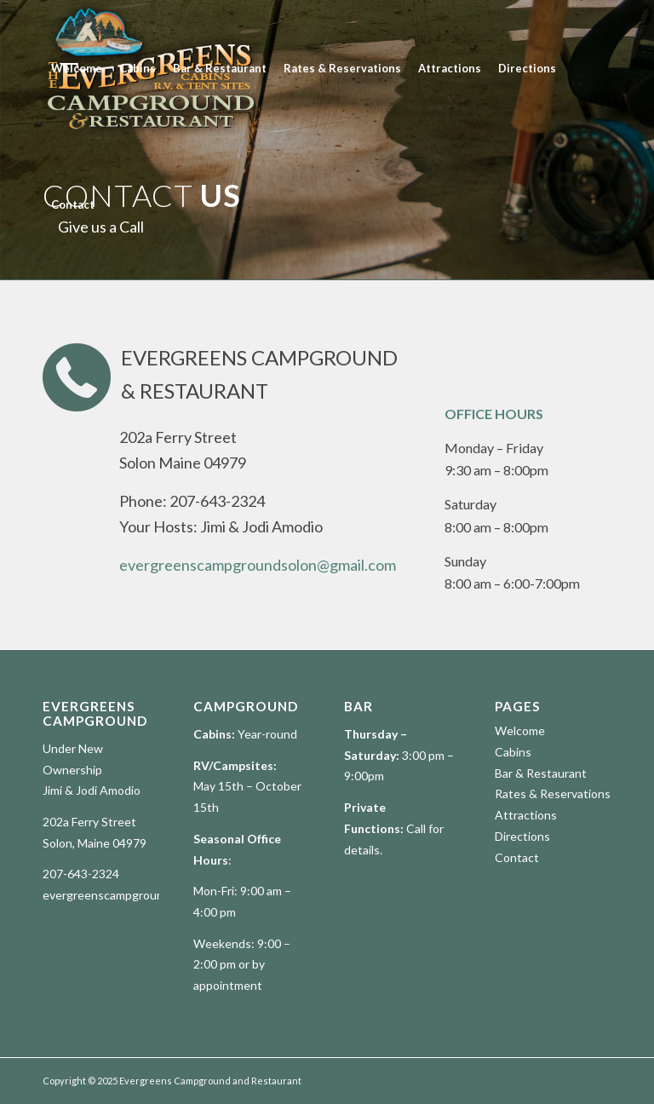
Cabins (513, 752)
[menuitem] (77, 68)
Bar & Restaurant (541, 773)
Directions (522, 836)
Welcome (520, 730)
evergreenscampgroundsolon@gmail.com (257, 564)
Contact (517, 857)
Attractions (526, 815)
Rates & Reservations (553, 793)
